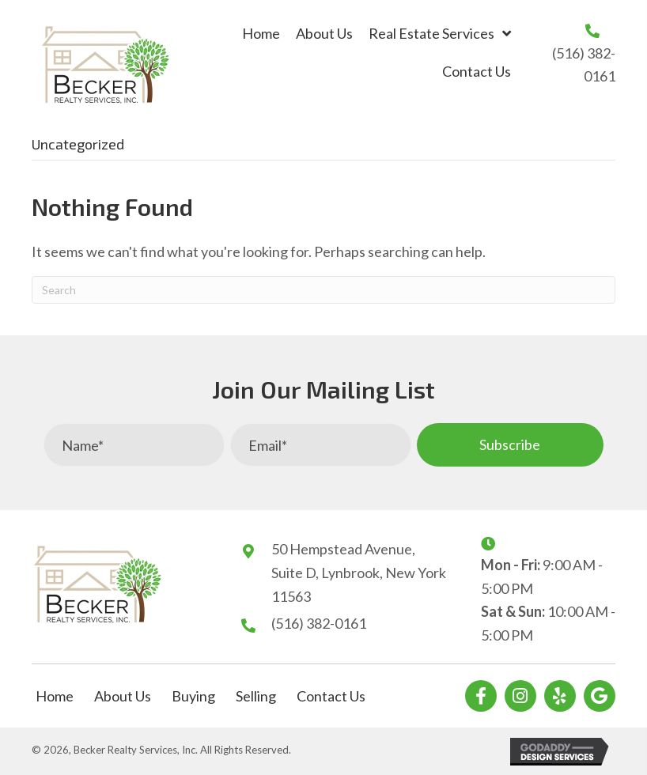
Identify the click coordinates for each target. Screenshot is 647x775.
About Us (122, 696)
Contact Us (331, 696)
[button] (510, 445)
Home (55, 696)
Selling (256, 696)
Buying (193, 696)
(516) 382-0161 (318, 623)
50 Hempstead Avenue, (343, 549)
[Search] (323, 290)
